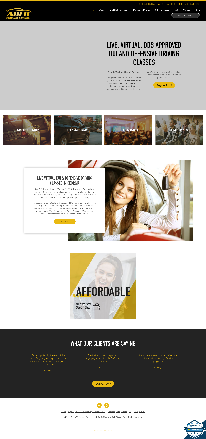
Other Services (162, 9)
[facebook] (99, 405)
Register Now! (164, 85)
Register (71, 411)
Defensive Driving (141, 9)
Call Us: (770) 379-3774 (185, 15)
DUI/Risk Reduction (119, 9)
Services (111, 411)
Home (91, 9)
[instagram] (106, 405)
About (102, 9)
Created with (103, 430)
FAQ (176, 9)
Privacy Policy (139, 411)
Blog (197, 9)
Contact (186, 9)
